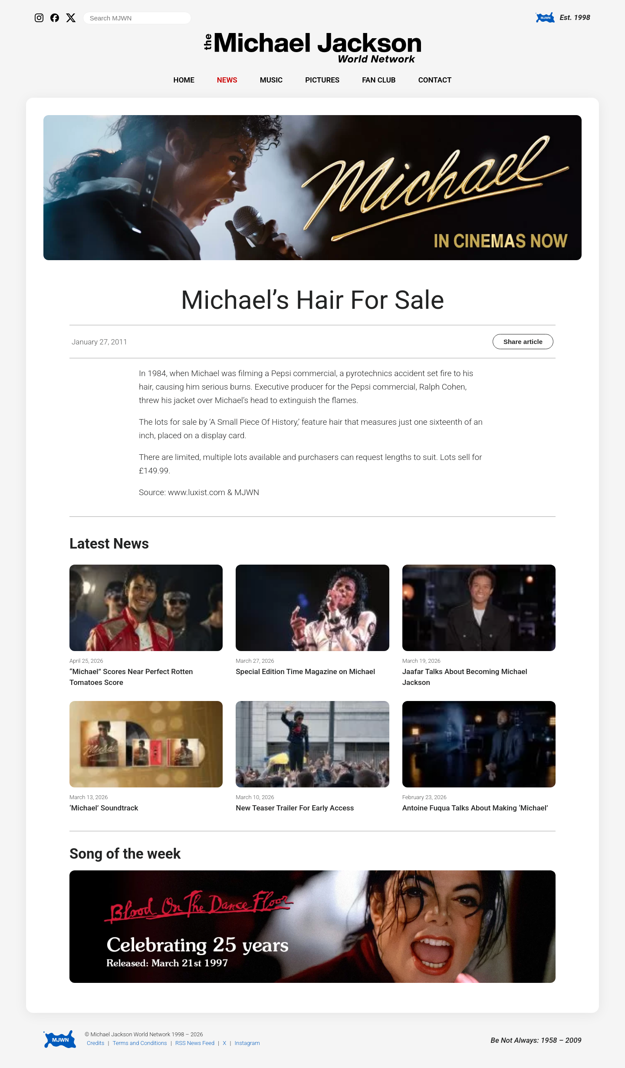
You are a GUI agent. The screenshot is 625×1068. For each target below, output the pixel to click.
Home (184, 80)
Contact (435, 80)
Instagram (247, 1043)
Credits (95, 1043)
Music (271, 80)
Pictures (322, 80)
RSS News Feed (194, 1043)
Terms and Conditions (140, 1043)
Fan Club (378, 80)
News (227, 80)
